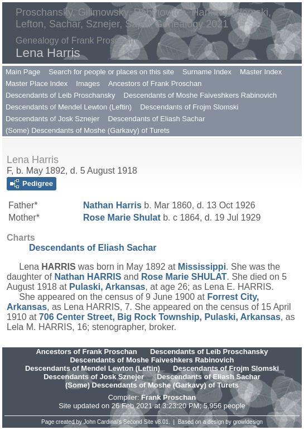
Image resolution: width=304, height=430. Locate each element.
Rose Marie (122, 217)
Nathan (112, 205)
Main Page (23, 72)
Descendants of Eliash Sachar (156, 118)
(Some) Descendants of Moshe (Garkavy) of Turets (88, 130)
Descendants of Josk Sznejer (52, 118)
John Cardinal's (103, 422)
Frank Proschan (168, 397)
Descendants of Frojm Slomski (189, 107)
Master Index (261, 72)
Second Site (138, 422)
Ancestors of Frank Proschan (155, 83)
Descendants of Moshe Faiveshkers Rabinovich (200, 95)
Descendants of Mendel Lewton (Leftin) (69, 107)
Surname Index (206, 72)
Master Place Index (36, 83)
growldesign (248, 422)
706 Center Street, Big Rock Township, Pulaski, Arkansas (160, 317)
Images (88, 83)
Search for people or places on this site (111, 72)
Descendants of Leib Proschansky (60, 95)
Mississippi (202, 266)
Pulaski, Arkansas (107, 287)
